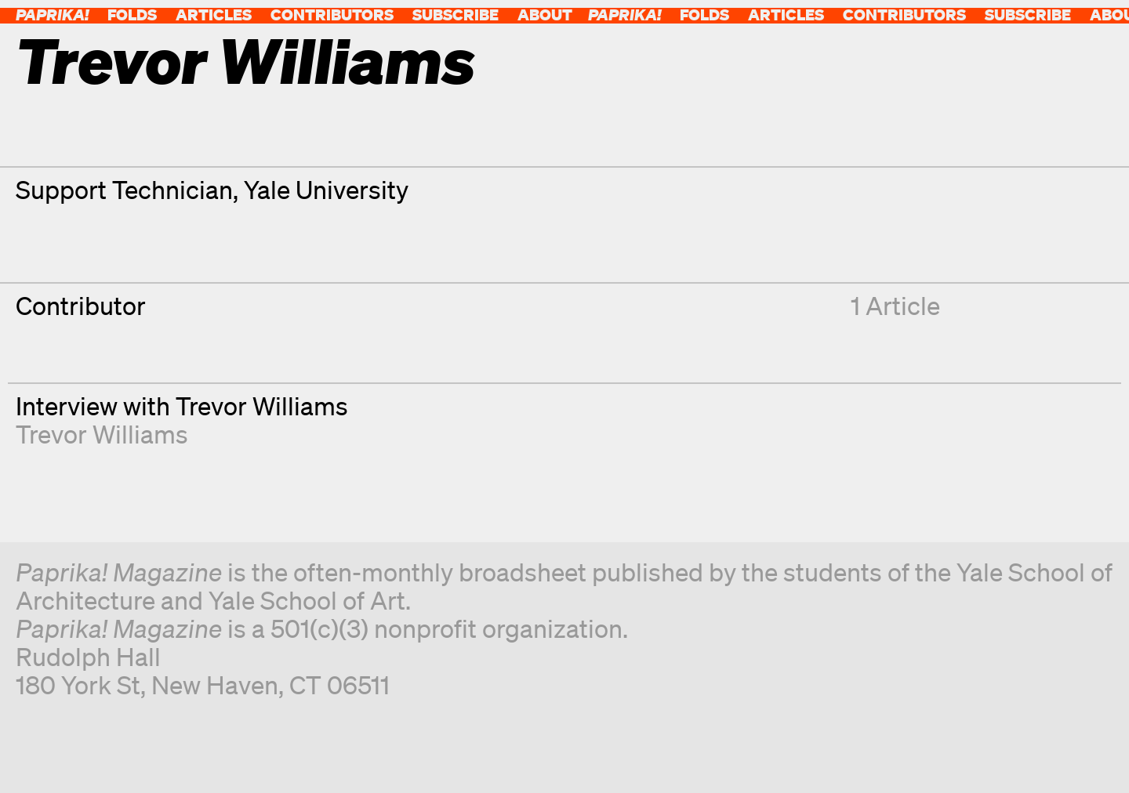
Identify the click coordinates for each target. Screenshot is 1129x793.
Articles (214, 14)
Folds (132, 14)
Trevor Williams (102, 433)
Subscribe (455, 14)
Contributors (332, 14)
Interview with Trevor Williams (182, 405)
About (544, 14)
